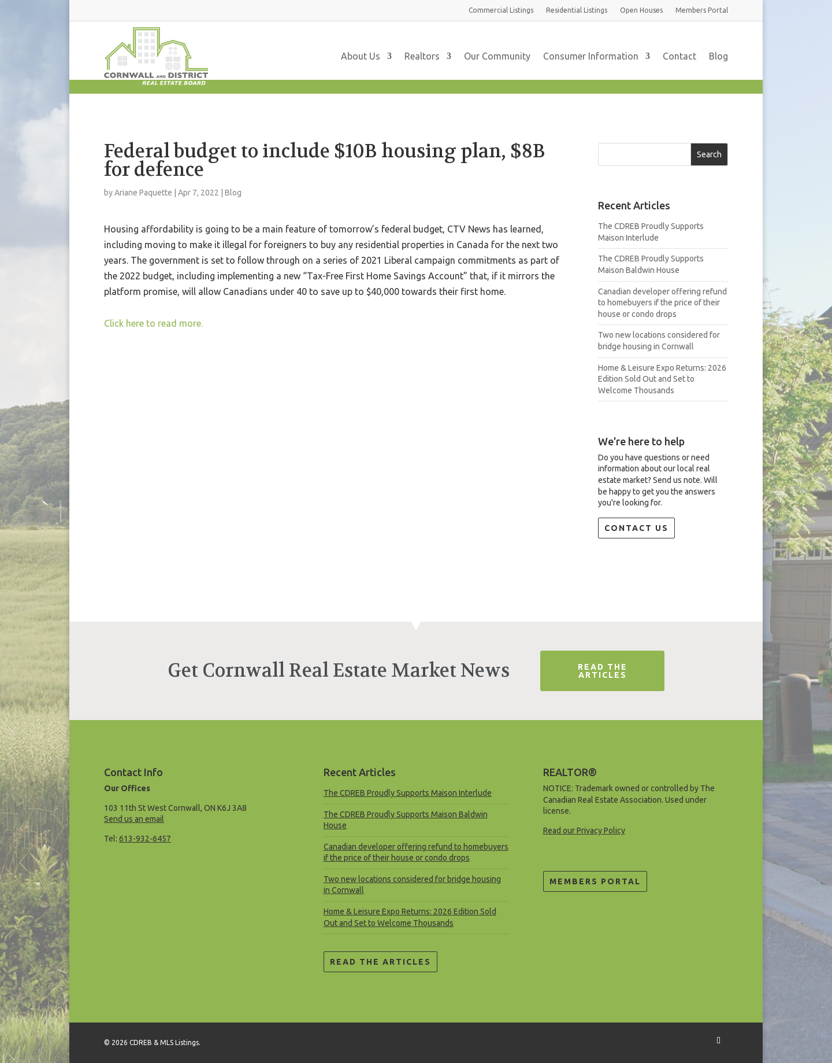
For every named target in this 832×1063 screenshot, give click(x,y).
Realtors (422, 56)
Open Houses (641, 10)
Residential (576, 10)
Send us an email (134, 819)
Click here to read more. (153, 323)
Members (701, 10)
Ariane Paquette (143, 192)
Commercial (501, 10)
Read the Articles (380, 961)
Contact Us (636, 528)
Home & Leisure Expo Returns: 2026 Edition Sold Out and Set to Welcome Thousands (662, 379)
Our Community (497, 56)
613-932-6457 (145, 838)
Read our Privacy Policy (584, 830)
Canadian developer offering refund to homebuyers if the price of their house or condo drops (662, 303)
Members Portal (595, 881)
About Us (360, 56)
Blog (718, 56)
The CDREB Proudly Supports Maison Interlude (408, 793)
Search (709, 154)
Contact (679, 56)
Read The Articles (602, 671)
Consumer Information (590, 56)
